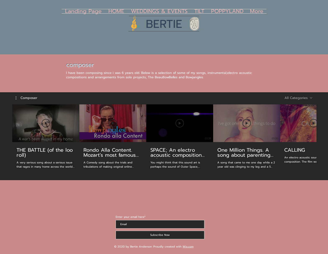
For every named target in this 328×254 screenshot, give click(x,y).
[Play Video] (46, 123)
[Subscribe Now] (160, 235)
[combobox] (298, 97)
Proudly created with (168, 247)
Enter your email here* (131, 217)
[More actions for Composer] (26, 98)
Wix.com (188, 247)
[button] (26, 98)
